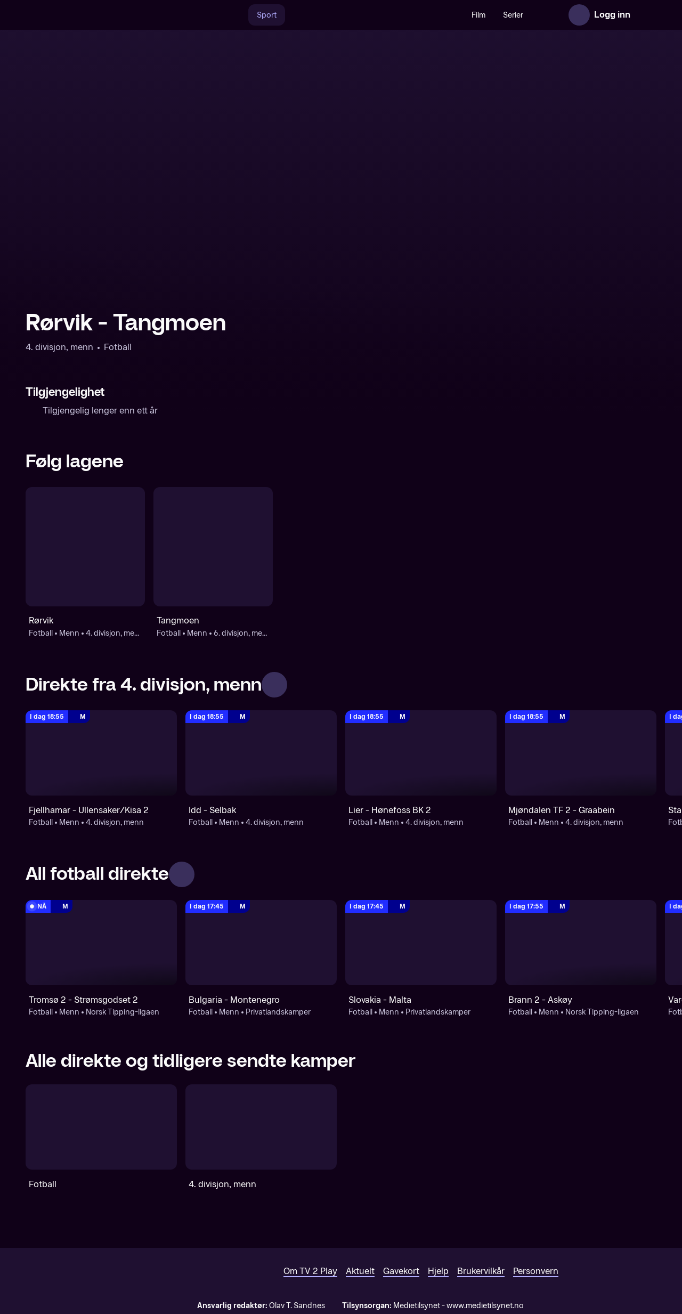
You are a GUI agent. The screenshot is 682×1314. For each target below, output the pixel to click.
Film (455, 15)
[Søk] (214, 15)
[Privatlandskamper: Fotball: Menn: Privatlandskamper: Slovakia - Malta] (421, 942)
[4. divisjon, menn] (261, 1127)
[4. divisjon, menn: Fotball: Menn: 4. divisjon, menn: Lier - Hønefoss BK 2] (421, 753)
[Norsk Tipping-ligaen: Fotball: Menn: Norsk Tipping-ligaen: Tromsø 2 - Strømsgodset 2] (101, 942)
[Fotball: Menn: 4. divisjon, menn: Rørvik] (85, 546)
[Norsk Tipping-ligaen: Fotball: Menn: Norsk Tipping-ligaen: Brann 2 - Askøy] (580, 942)
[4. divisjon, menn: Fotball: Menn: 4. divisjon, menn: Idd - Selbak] (261, 753)
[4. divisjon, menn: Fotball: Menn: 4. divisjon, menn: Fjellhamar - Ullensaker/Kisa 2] (101, 753)
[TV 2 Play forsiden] (105, 15)
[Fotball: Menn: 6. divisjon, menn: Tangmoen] (213, 546)
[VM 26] (351, 15)
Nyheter (532, 15)
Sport (244, 15)
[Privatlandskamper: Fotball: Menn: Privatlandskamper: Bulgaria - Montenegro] (261, 942)
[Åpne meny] (645, 15)
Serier (490, 15)
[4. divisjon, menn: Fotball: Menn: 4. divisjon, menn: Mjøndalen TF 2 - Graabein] (580, 753)
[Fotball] (101, 1127)
